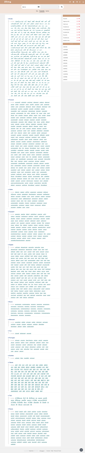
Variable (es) (66, 26)
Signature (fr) (66, 21)
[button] (70, 2)
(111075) (65, 71)
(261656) (65, 63)
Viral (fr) (65, 18)
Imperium (31, 450)
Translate (41, 11)
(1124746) (65, 74)
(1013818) (65, 57)
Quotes (47, 11)
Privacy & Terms (57, 450)
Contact (48, 450)
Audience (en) (66, 40)
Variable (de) (66, 32)
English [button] (42, 451)
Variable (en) (66, 37)
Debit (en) (65, 24)
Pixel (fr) (65, 35)
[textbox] (30, 7)
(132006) (65, 76)
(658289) (65, 55)
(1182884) (65, 52)
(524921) (65, 68)
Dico (37, 11)
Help (52, 450)
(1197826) (65, 49)
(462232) (65, 46)
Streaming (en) (66, 29)
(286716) (65, 60)
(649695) (65, 79)
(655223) (65, 65)
